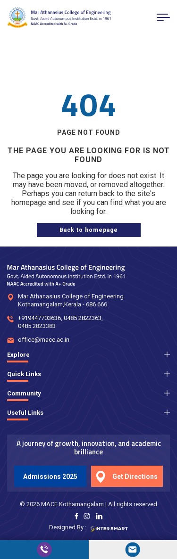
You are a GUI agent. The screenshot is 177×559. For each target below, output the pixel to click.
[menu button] (163, 17)
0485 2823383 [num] (37, 325)
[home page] (89, 230)
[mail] (133, 549)
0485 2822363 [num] (82, 317)
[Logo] (59, 17)
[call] (44, 549)
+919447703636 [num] (39, 317)
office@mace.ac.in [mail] (43, 339)
